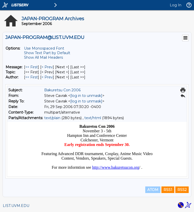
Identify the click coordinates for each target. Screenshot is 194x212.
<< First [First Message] (31, 67)
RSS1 (167, 189)
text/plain (52, 118)
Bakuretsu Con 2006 (62, 90)
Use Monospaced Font (44, 48)
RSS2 (182, 189)
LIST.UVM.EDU (16, 205)
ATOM (152, 189)
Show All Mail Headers (43, 57)
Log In (175, 5)
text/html (92, 118)
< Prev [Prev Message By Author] (47, 77)
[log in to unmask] (86, 95)
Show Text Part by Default (47, 53)
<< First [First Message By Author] (31, 77)
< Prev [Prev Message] (47, 67)
